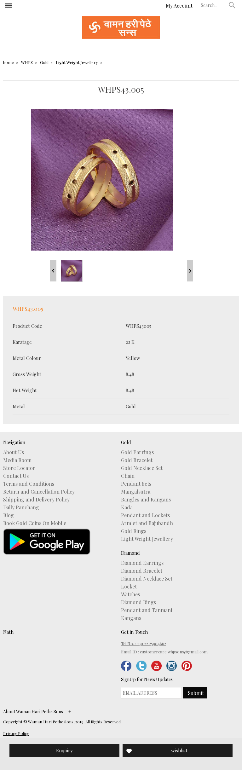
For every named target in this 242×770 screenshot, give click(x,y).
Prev (53, 270)
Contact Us (16, 475)
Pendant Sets (136, 483)
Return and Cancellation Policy (39, 491)
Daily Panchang (21, 507)
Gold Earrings (137, 452)
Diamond (130, 553)
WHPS (27, 62)
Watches (130, 594)
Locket (129, 586)
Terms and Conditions (28, 483)
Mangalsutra (135, 491)
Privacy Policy (16, 733)
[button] (232, 5)
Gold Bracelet (137, 460)
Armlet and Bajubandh (147, 523)
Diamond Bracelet (141, 570)
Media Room (17, 460)
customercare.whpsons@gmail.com (174, 651)
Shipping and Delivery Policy (36, 499)
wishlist (179, 750)
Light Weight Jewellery (77, 62)
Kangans (131, 618)
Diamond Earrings (142, 562)
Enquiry (64, 750)
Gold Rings (133, 531)
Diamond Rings (138, 602)
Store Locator (19, 468)
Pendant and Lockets (145, 515)
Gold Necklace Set (142, 468)
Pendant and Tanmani (146, 610)
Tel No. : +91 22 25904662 (143, 643)
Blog (8, 515)
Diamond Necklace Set (146, 578)
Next (190, 270)
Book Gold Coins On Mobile (34, 523)
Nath (8, 632)
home (8, 62)
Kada (127, 507)
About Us (13, 452)
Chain (128, 475)
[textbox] (213, 5)
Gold (44, 62)
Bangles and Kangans (146, 499)
